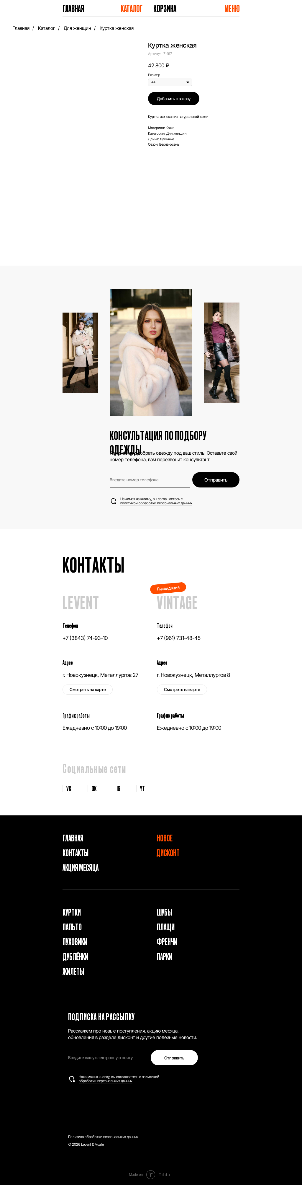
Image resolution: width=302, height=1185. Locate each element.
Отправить (215, 480)
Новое (165, 837)
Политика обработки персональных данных (103, 1136)
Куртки (72, 911)
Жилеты (73, 970)
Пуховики (75, 941)
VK (68, 788)
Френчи (167, 941)
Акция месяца (81, 867)
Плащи (166, 926)
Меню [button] (232, 8)
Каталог (131, 8)
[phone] (150, 479)
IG (118, 788)
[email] (108, 1057)
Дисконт (168, 852)
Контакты (75, 852)
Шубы (164, 911)
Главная (73, 8)
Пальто (72, 926)
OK (94, 788)
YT (142, 788)
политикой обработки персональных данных (156, 503)
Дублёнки (75, 956)
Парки (164, 956)
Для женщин (77, 28)
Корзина (164, 8)
